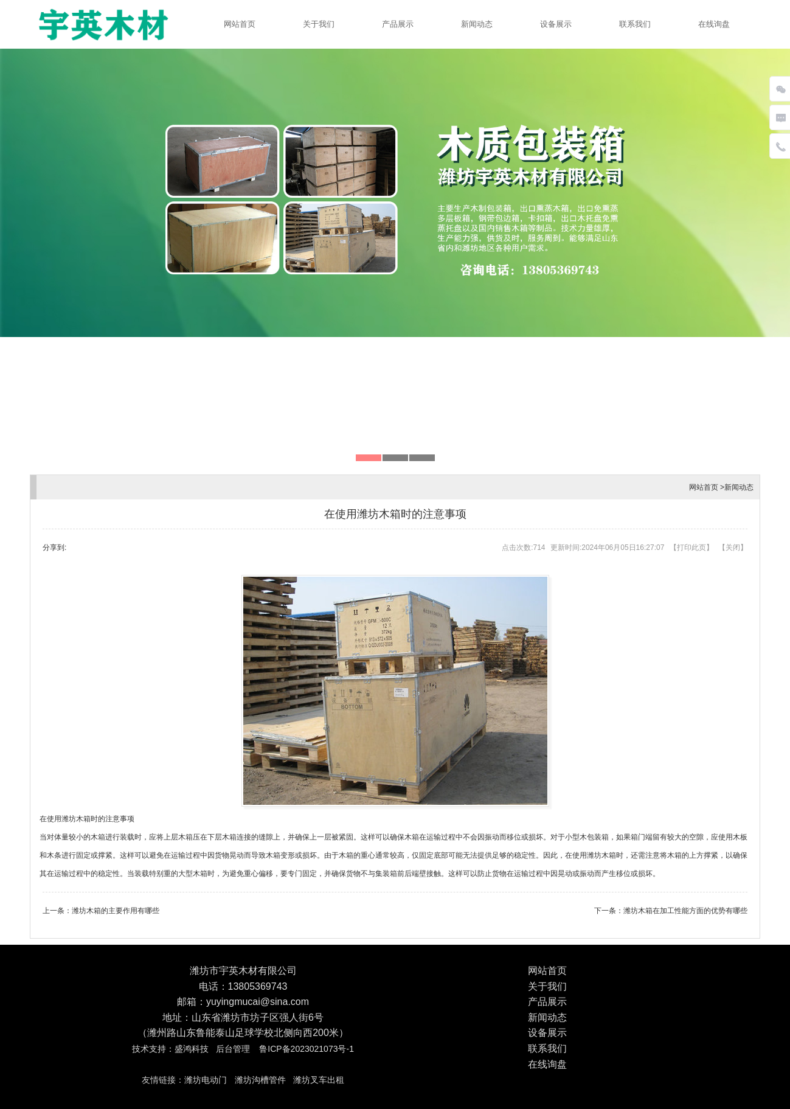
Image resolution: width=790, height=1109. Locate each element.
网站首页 (239, 24)
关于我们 (318, 24)
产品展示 (398, 24)
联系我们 (635, 24)
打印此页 (691, 547)
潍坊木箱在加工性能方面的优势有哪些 (685, 910)
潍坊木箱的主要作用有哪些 (115, 910)
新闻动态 (477, 24)
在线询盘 (714, 24)
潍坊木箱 (76, 819)
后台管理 (233, 1049)
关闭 (733, 547)
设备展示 (556, 24)
